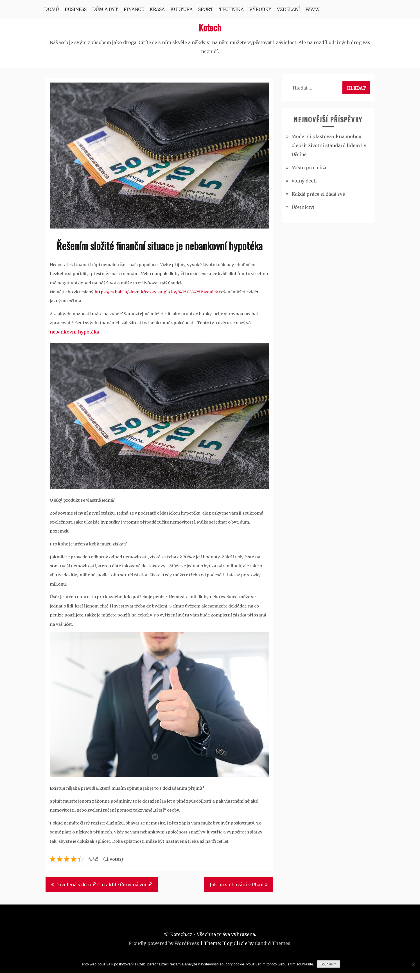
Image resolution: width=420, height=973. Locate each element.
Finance (134, 9)
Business (76, 9)
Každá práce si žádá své (318, 194)
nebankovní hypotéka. (75, 332)
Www (313, 9)
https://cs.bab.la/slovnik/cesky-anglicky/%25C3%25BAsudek (156, 291)
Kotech (210, 27)
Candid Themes (272, 943)
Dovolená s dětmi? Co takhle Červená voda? (103, 884)
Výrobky (260, 9)
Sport (205, 9)
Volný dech (304, 181)
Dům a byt (105, 9)
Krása (157, 9)
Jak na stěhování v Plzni (237, 884)
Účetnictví (303, 207)
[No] (413, 964)
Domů (51, 9)
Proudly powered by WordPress (163, 943)
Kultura (181, 9)
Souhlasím (328, 964)
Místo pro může (310, 167)
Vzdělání (288, 9)
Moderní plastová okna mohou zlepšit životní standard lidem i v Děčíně (329, 145)
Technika (231, 9)
